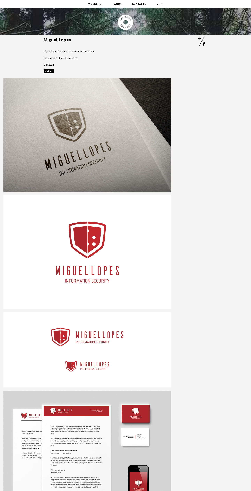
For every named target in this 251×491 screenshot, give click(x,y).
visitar (48, 71)
